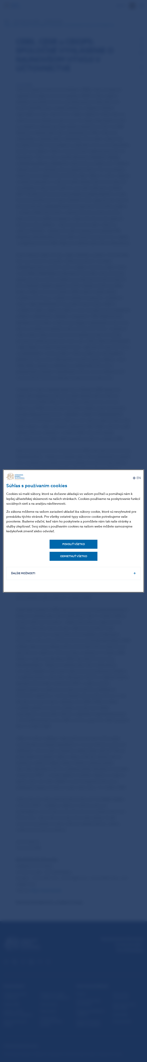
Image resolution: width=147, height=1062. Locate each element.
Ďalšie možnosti (23, 573)
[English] (137, 478)
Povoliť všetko (73, 544)
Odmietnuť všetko (73, 556)
